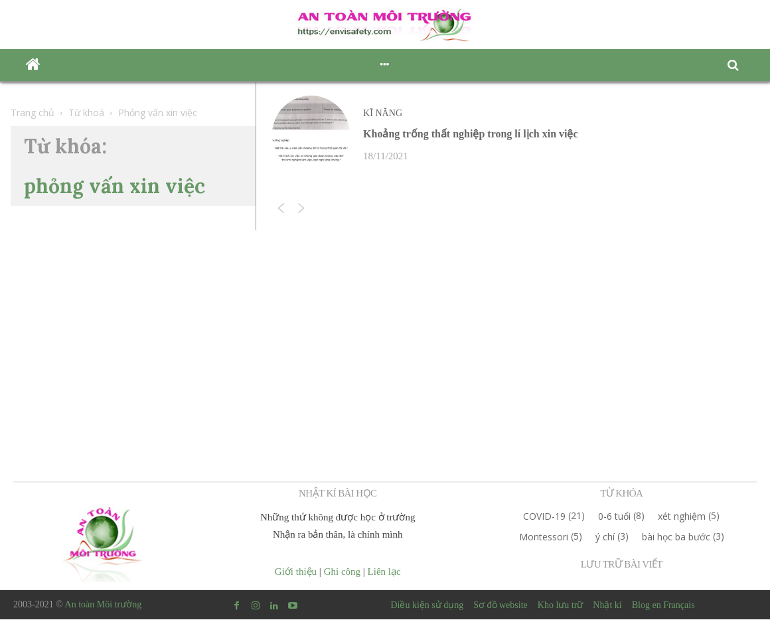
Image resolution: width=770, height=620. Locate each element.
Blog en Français (663, 606)
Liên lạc (384, 572)
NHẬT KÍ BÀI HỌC (337, 494)
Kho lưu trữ (560, 606)
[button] (736, 65)
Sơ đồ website (500, 606)
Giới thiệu (296, 572)
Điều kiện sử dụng (426, 606)
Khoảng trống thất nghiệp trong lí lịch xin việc (470, 134)
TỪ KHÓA (621, 494)
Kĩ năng (384, 113)
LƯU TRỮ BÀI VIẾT (621, 565)
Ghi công (342, 572)
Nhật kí (607, 606)
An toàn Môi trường (103, 605)
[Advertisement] (385, 327)
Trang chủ (32, 112)
